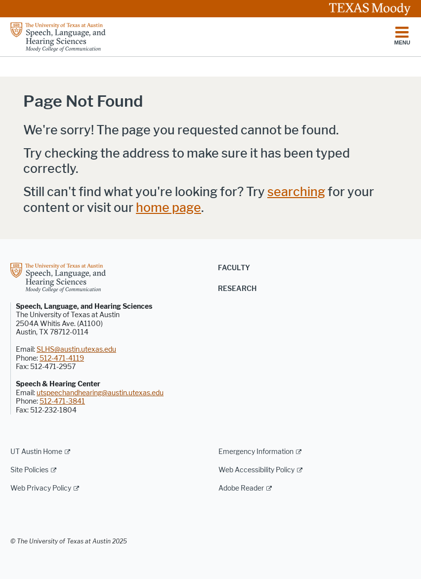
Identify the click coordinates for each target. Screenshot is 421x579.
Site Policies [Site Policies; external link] (29, 470)
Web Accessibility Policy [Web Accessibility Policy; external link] (256, 470)
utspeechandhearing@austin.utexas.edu (100, 393)
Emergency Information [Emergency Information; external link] (256, 452)
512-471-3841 (62, 401)
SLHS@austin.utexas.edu (76, 349)
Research (237, 289)
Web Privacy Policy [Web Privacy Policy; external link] (40, 488)
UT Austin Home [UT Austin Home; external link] (36, 452)
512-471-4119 (62, 358)
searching (296, 192)
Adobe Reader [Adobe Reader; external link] (241, 488)
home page (168, 207)
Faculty (234, 268)
